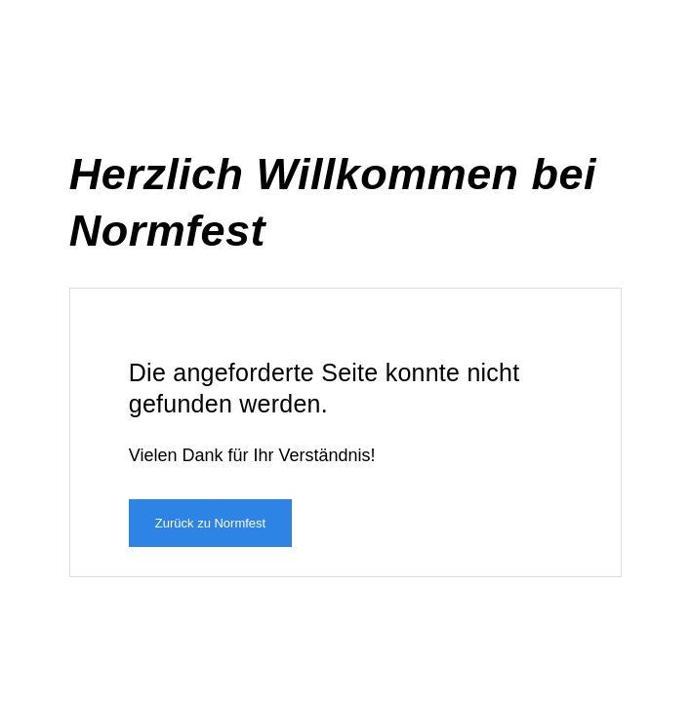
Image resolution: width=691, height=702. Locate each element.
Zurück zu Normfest (210, 523)
